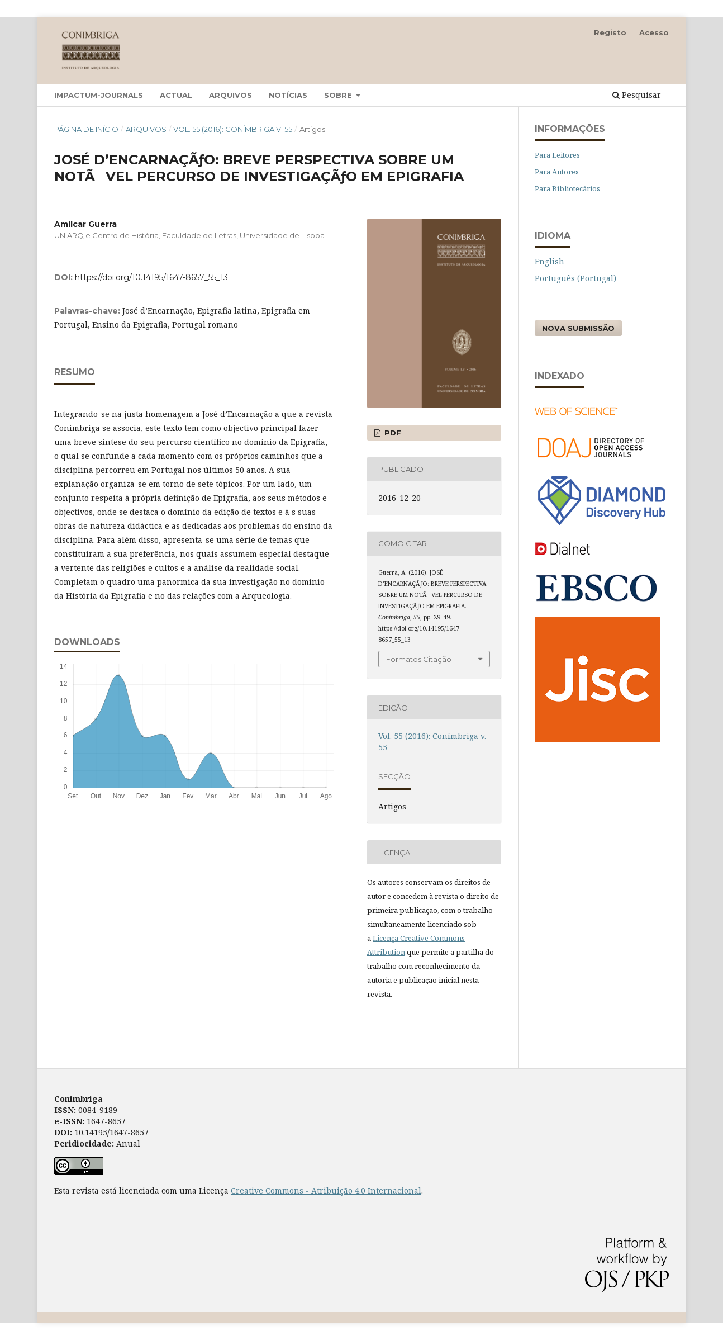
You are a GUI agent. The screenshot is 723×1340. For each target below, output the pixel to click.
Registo (610, 32)
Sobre (339, 95)
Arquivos (230, 95)
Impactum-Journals (98, 95)
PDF (391, 432)
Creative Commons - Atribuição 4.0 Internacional (326, 1190)
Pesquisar (636, 94)
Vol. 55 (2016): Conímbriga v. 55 (232, 129)
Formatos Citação (418, 659)
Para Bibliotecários (567, 188)
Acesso (654, 32)
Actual (176, 95)
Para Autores (557, 172)
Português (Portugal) (575, 278)
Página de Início (86, 129)
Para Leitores (557, 155)
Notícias (288, 95)
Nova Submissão (578, 328)
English (549, 261)
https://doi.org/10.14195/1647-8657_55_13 (151, 277)
